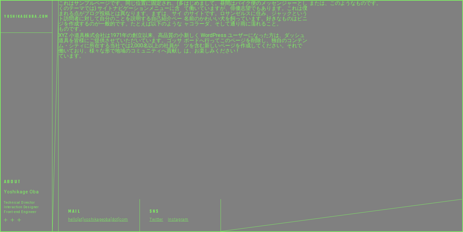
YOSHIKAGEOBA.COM (26, 17)
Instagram (178, 219)
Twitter (156, 219)
